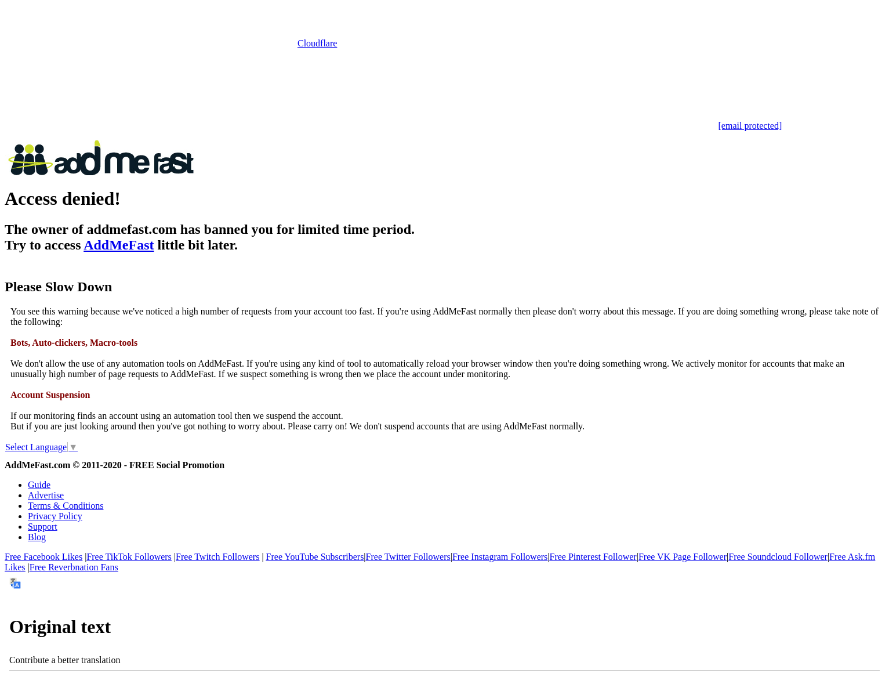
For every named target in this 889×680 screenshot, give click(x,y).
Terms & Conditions (65, 506)
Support (42, 526)
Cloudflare (317, 43)
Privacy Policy (55, 516)
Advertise (46, 495)
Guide (39, 485)
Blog (37, 537)
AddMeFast (119, 244)
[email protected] (750, 126)
